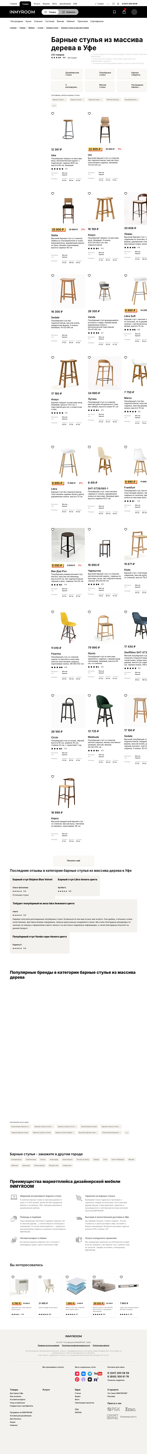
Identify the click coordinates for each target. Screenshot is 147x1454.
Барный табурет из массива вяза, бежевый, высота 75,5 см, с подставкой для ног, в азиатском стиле (67, 405)
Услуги (37, 4)
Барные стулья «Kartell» (96, 100)
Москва (131, 1159)
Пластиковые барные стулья (112, 1132)
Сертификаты (97, 21)
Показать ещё (73, 860)
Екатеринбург (16, 1159)
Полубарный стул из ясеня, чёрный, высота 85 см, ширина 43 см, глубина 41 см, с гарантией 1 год (67, 743)
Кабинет (71, 21)
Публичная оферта (101, 1345)
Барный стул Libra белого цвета (77, 879)
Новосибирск (67, 1159)
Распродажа (17, 21)
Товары (25, 4)
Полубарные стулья (105, 74)
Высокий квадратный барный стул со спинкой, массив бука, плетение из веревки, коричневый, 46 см (67, 823)
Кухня (28, 21)
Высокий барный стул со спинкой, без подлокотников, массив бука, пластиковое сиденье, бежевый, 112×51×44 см (103, 161)
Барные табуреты (135, 74)
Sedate (55, 317)
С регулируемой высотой (72, 86)
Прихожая (83, 21)
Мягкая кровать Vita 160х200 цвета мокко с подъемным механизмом (103, 1309)
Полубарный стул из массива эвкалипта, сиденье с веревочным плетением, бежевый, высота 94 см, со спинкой (104, 659)
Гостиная (49, 21)
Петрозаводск (39, 1165)
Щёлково (14, 1165)
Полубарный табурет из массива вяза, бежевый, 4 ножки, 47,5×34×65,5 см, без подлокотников (103, 241)
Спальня (38, 21)
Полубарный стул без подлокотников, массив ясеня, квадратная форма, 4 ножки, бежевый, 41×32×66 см (65, 324)
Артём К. (62, 887)
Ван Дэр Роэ (59, 571)
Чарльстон (94, 570)
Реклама (111, 1396)
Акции (12, 1422)
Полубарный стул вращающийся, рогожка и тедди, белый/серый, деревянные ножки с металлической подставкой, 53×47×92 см (103, 324)
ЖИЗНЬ (78, 1412)
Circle (54, 737)
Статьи (78, 1393)
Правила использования (48, 1345)
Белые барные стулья (89, 1127)
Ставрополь (67, 1165)
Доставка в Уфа (16, 1393)
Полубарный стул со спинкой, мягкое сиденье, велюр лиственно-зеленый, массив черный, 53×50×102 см (104, 743)
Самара (96, 1159)
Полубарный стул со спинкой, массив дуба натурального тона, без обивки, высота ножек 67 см (103, 404)
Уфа (108, 4)
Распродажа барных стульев (137, 86)
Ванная (60, 21)
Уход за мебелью (17, 1403)
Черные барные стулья (19, 1132)
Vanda (91, 317)
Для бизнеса (15, 1419)
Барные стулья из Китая (42, 1132)
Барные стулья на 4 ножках (68, 1127)
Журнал (46, 4)
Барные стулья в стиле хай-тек (112, 1127)
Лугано (92, 399)
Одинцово (26, 1165)
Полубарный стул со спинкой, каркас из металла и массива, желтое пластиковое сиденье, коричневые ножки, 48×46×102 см (67, 660)
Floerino (56, 653)
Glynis (91, 653)
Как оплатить (15, 1396)
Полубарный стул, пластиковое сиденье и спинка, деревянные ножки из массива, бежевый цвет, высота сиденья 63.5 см (103, 494)
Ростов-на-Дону (83, 1159)
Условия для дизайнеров (20, 1416)
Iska (53, 155)
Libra (54, 488)
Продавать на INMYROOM (21, 1412)
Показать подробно (116, 1380)
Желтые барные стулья (114, 100)
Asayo (91, 234)
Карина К (17, 944)
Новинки (13, 1425)
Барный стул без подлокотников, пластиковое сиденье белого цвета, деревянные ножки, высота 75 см (67, 494)
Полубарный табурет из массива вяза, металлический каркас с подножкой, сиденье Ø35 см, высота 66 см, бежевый (66, 161)
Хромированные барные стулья (132, 100)
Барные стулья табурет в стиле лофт (65, 1132)
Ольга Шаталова (20, 887)
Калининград (31, 1159)
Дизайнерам (65, 4)
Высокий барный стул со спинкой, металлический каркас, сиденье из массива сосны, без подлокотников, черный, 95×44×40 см (105, 577)
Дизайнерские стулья (72, 74)
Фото (54, 4)
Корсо (55, 818)
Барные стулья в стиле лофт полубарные (78, 100)
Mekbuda (93, 737)
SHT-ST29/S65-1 (98, 488)
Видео (77, 1396)
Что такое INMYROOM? (117, 1393)
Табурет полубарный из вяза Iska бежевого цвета (44, 903)
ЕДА (77, 1409)
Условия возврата (17, 1399)
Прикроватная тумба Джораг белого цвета (21, 1308)
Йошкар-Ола (53, 1165)
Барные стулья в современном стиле (60, 100)
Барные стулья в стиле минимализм (45, 1127)
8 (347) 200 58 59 (129, 4)
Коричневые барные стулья (21, 1127)
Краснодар (54, 1159)
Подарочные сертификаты (21, 1406)
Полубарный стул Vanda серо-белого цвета (40, 936)
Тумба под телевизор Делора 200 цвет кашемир (130, 1308)
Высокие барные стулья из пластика (89, 1132)
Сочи (105, 1159)
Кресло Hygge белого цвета (48, 1307)
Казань (43, 1159)
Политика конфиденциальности (76, 1345)
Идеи (77, 1389)
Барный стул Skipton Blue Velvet (32, 879)
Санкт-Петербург (118, 1159)
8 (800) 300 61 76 (118, 1376)
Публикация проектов (84, 1403)
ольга (15, 911)
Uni (90, 154)
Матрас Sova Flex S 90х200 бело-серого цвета (75, 1308)
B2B (75, 4)
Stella (54, 235)
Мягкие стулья (102, 86)
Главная (13, 4)
